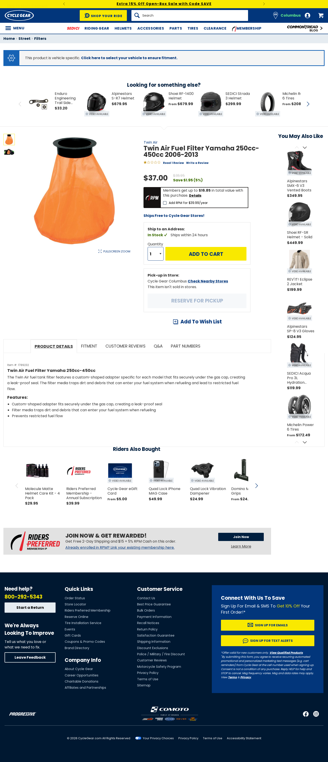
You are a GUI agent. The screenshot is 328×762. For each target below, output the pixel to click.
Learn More (241, 546)
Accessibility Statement (244, 738)
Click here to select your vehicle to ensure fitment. (129, 58)
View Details (74, 299)
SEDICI (73, 28)
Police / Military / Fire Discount (161, 654)
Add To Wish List (201, 321)
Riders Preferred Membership (87, 610)
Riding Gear (97, 28)
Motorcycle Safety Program (159, 666)
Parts (175, 28)
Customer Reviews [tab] (125, 346)
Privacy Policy (148, 673)
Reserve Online (76, 617)
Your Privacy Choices (158, 738)
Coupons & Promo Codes (85, 641)
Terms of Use (147, 679)
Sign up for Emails (271, 625)
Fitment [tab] (89, 346)
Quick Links (79, 589)
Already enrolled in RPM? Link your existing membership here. (119, 547)
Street (24, 38)
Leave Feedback (30, 657)
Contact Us (146, 598)
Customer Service (159, 589)
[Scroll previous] (297, 147)
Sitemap (144, 685)
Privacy (245, 677)
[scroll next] (256, 485)
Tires (192, 28)
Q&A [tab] (158, 346)
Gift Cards (73, 635)
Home (9, 38)
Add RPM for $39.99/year (188, 203)
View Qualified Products (286, 653)
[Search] (189, 15)
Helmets (123, 28)
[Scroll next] (305, 147)
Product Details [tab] (54, 346)
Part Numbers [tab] (185, 346)
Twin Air (151, 142)
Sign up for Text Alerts (271, 640)
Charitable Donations (81, 681)
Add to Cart (206, 254)
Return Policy (147, 629)
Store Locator (75, 604)
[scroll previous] (17, 485)
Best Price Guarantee (154, 604)
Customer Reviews (152, 660)
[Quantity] (156, 254)
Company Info (83, 660)
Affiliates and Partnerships (85, 687)
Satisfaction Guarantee (155, 635)
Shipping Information (153, 641)
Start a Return (30, 607)
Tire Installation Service (83, 623)
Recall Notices (148, 623)
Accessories (150, 28)
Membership (246, 29)
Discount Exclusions (152, 648)
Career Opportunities (81, 675)
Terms (232, 677)
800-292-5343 (23, 596)
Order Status (75, 598)
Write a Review (197, 163)
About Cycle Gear (79, 669)
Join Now (241, 537)
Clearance (215, 28)
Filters (40, 38)
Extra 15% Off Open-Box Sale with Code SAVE (164, 3)
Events (70, 629)
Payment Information (154, 617)
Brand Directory (77, 648)
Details (195, 195)
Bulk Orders (146, 610)
